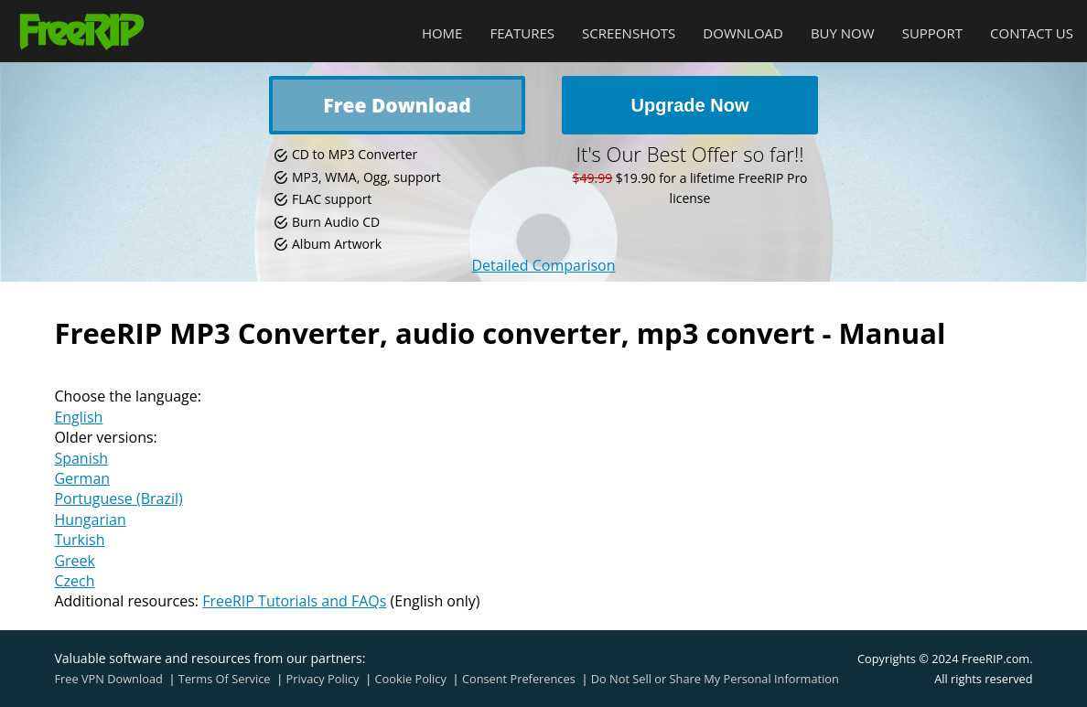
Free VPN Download (108, 678)
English (78, 417)
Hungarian (89, 519)
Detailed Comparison (543, 265)
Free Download (396, 105)
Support (932, 33)
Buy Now (843, 33)
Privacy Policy (323, 678)
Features (522, 33)
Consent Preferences (519, 678)
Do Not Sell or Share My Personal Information (715, 678)
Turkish (79, 540)
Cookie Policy (411, 678)
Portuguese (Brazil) (118, 498)
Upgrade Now (690, 105)
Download (743, 33)
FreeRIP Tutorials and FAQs (294, 601)
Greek (74, 561)
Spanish (81, 458)
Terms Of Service (224, 678)
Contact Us (1031, 33)
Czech (74, 581)
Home (442, 33)
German (82, 478)
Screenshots (628, 33)
